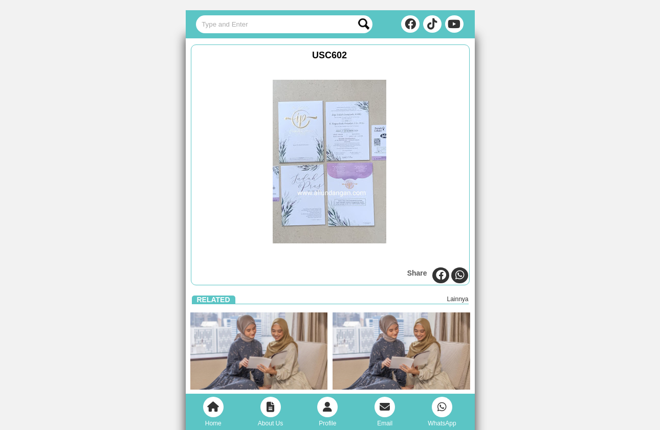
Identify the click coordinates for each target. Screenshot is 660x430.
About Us (270, 412)
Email (385, 412)
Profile (327, 412)
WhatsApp (442, 412)
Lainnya (457, 299)
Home (213, 412)
